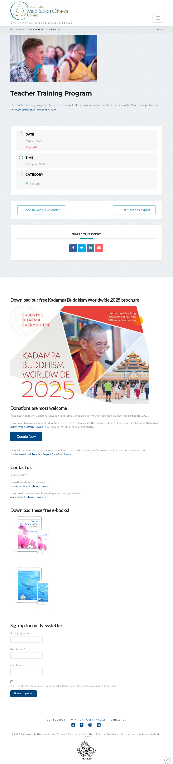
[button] (158, 17)
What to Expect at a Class (88, 720)
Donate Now (26, 437)
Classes (33, 184)
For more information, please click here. (33, 110)
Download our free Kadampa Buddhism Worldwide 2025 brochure (74, 300)
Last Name (17, 665)
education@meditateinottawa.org (30, 486)
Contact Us (118, 720)
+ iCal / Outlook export (134, 210)
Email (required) (20, 633)
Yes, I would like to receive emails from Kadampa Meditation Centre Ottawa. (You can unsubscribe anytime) (63, 686)
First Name (17, 649)
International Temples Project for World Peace (43, 454)
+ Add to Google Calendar (41, 210)
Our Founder (56, 720)
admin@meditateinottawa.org (28, 426)
